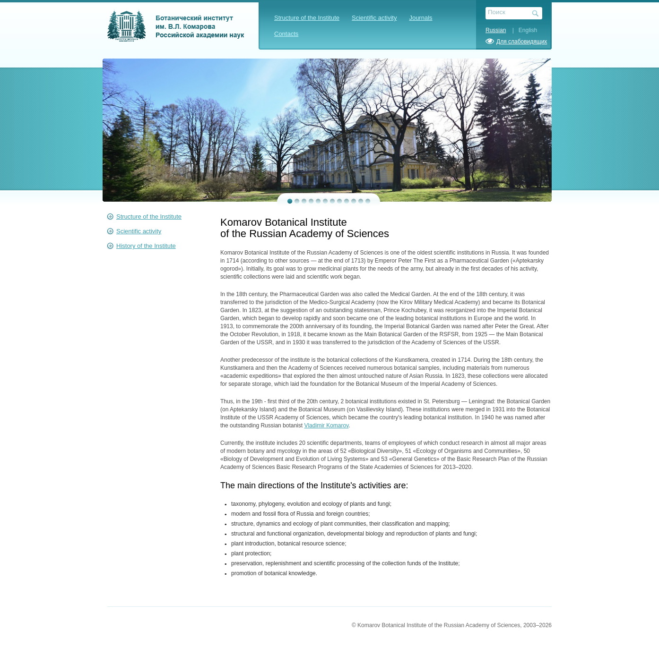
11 (361, 201)
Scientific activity (374, 17)
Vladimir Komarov (326, 425)
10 (353, 201)
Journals (420, 17)
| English (522, 30)
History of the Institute (146, 245)
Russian (496, 30)
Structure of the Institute (306, 17)
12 (368, 201)
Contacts (286, 33)
